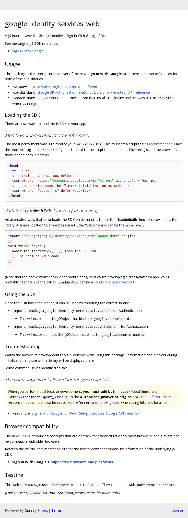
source (177, 510)
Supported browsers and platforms (82, 462)
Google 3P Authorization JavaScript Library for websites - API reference (93, 92)
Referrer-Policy (159, 396)
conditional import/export (114, 282)
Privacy (42, 510)
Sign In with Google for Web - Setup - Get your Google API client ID (85, 413)
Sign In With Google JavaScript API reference (65, 86)
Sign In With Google (27, 51)
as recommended (158, 144)
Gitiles (29, 510)
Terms (56, 510)
